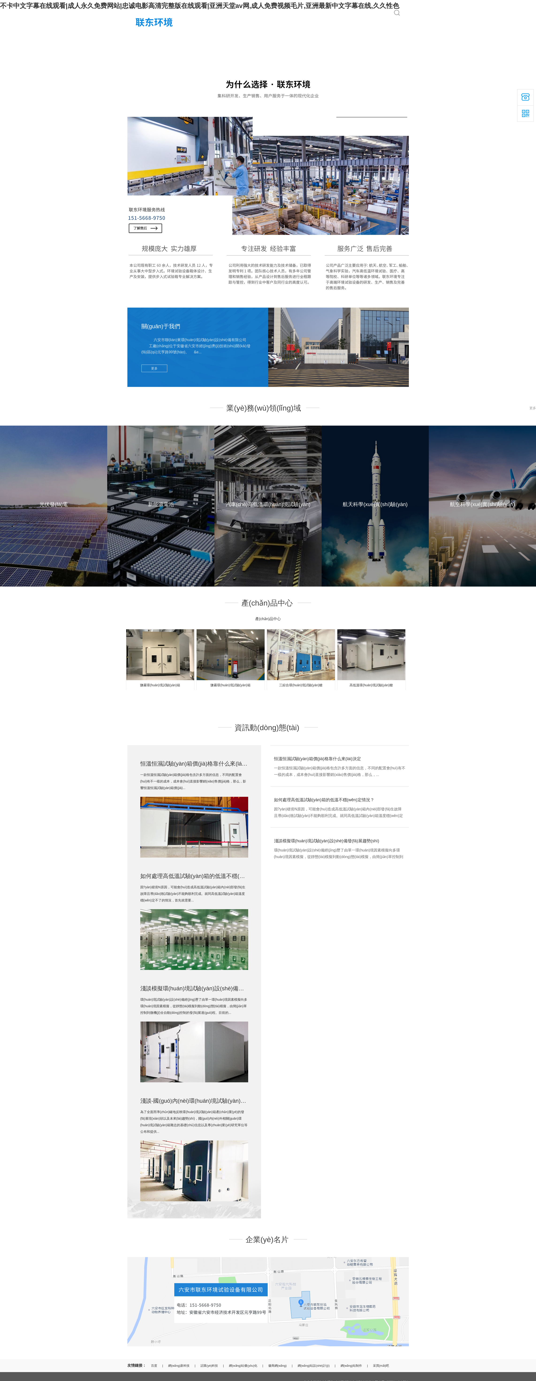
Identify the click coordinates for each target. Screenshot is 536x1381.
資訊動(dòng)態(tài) (342, 36)
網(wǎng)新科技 (179, 1365)
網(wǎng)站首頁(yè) (141, 36)
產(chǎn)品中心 (299, 36)
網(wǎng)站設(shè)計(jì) (314, 1365)
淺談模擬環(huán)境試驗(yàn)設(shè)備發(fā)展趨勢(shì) (210, 988)
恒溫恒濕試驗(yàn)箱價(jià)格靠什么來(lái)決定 (198, 763)
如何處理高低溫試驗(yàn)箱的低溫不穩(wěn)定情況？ (324, 799)
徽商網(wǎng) (277, 1365)
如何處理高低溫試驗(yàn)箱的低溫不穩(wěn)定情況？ (207, 876)
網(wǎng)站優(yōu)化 (243, 1365)
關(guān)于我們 (178, 36)
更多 (154, 368)
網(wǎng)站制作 (351, 1365)
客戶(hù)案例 (257, 36)
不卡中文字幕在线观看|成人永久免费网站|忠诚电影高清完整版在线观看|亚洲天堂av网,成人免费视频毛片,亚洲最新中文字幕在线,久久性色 (199, 5)
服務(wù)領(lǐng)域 (221, 36)
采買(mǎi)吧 (381, 1365)
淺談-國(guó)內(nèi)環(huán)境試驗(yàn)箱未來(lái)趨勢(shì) (214, 1101)
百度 (154, 1365)
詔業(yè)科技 (209, 1365)
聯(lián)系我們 (378, 36)
